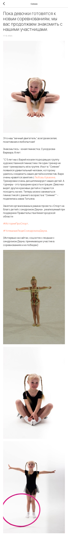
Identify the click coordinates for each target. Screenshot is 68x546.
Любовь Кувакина (44, 177)
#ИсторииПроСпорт (15, 223)
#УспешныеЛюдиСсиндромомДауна (25, 230)
